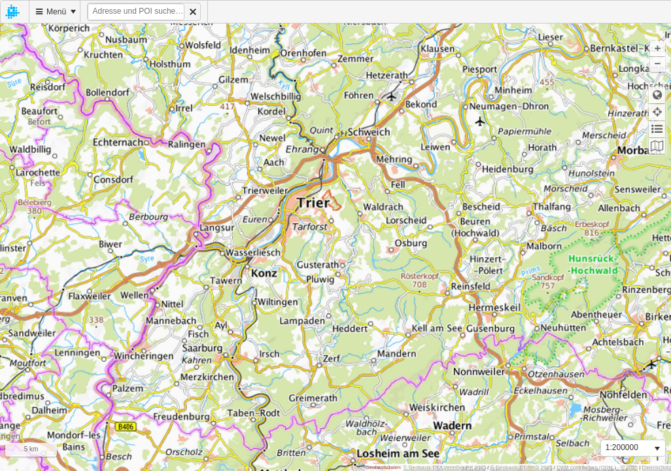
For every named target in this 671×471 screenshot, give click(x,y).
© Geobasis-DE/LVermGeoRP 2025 (445, 467)
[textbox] (136, 12)
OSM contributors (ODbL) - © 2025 (597, 467)
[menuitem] (15, 12)
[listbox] (633, 448)
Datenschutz (656, 467)
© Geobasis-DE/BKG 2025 (521, 467)
